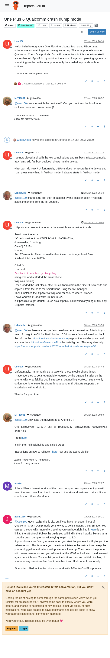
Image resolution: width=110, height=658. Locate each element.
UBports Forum (34, 6)
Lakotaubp (20, 193)
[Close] (103, 587)
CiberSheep (24, 139)
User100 (19, 41)
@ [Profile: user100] (21, 103)
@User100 (34, 98)
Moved (9, 25)
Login (24, 628)
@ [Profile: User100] (21, 521)
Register (11, 628)
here (24, 437)
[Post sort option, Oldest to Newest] (82, 31)
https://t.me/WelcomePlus (46, 342)
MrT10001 (20, 98)
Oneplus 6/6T (26, 25)
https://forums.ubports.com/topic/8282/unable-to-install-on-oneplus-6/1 (55, 346)
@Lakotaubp (33, 222)
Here (93, 529)
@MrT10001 (33, 152)
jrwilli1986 (20, 516)
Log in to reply (97, 31)
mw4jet (18, 483)
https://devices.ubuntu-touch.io (50, 338)
